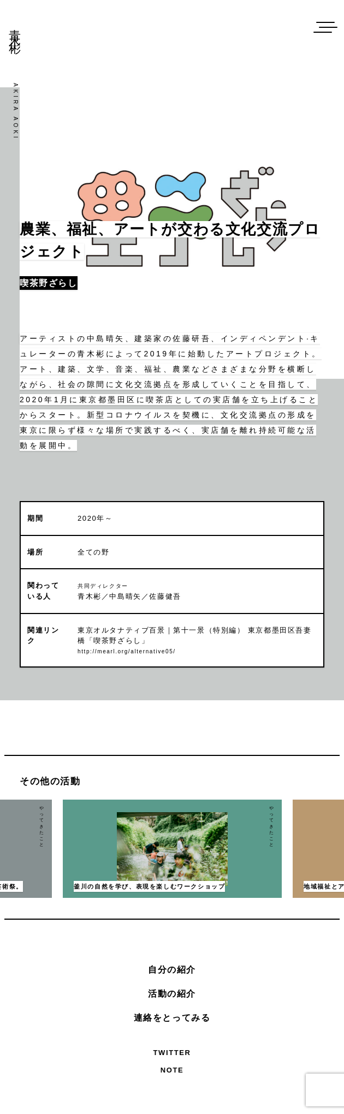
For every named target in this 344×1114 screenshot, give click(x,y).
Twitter (172, 1053)
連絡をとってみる (172, 1017)
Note (172, 1070)
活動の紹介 (172, 993)
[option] (172, 849)
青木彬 (15, 29)
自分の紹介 (172, 969)
